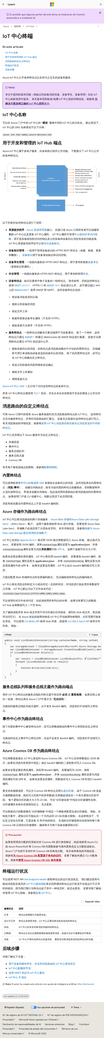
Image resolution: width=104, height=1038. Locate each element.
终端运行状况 (12, 65)
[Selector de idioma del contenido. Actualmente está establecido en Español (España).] (14, 1007)
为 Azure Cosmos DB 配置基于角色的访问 (37, 855)
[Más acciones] (98, 26)
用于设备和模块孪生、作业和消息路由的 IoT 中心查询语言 (42, 963)
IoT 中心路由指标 (36, 883)
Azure (6, 26)
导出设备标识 (51, 243)
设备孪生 (93, 262)
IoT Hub (30, 26)
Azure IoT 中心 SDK (13, 386)
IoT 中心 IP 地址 (17, 977)
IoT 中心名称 (11, 52)
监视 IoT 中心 (43, 892)
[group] (52, 659)
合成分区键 (67, 790)
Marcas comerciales (12, 1033)
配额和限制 (50, 467)
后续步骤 (9, 69)
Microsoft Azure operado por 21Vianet (38, 1019)
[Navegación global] (3, 4)
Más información (86, 984)
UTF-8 (60, 549)
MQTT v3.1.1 (21, 285)
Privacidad (8, 1019)
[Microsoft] (52, 4)
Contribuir (84, 1024)
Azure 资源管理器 (37, 229)
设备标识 (27, 255)
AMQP (28, 337)
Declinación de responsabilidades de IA (22, 1024)
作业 (85, 273)
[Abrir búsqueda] (101, 4)
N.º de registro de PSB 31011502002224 (67, 1015)
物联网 (17, 26)
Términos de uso (70, 1028)
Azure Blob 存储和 (61, 519)
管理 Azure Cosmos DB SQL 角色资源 (39, 860)
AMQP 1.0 (52, 285)
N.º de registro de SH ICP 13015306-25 (22, 1015)
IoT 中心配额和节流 (20, 968)
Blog (71, 1024)
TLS (36, 393)
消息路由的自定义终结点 (17, 61)
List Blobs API (32, 621)
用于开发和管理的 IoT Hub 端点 (21, 56)
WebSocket (21, 289)
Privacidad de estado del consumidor (37, 1028)
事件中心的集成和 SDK (31, 482)
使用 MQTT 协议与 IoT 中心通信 (27, 972)
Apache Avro (27, 540)
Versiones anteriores (55, 1024)
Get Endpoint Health (35, 879)
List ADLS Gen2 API (78, 621)
